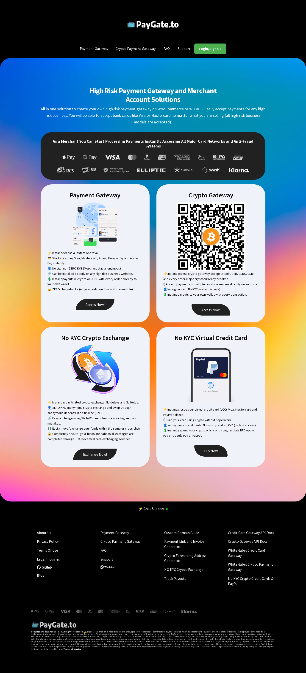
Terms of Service (72, 649)
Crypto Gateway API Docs (247, 541)
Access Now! (95, 304)
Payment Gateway (94, 48)
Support (184, 48)
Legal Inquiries (48, 559)
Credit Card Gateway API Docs (251, 532)
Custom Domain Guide (181, 532)
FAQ (167, 48)
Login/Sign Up (210, 48)
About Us (44, 532)
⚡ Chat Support (153, 508)
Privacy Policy (47, 541)
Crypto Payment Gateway (136, 48)
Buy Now (211, 451)
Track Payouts (175, 578)
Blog (41, 575)
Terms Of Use (47, 550)
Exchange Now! (95, 454)
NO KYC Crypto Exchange (183, 569)
